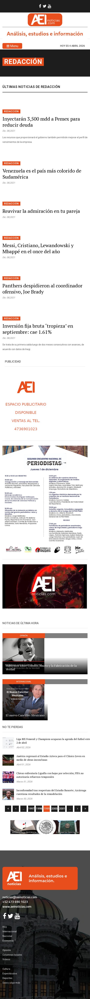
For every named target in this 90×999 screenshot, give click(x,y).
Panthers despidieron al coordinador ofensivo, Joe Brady (42, 288)
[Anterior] (16, 809)
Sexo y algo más (11, 982)
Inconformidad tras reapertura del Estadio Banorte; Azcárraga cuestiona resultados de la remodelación (51, 792)
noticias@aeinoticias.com (19, 897)
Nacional (7, 936)
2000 (54, 808)
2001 (62, 808)
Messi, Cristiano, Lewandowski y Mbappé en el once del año (38, 248)
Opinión (6, 950)
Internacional (9, 931)
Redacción (23, 62)
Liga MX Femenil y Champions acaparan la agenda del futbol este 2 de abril (53, 740)
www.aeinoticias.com (16, 906)
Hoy (4, 927)
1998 (39, 808)
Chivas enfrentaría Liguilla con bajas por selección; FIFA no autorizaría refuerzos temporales (50, 775)
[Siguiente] (77, 809)
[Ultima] (85, 809)
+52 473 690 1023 (15, 901)
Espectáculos (9, 973)
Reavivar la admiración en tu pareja (41, 211)
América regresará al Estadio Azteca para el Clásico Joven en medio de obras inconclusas (50, 758)
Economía (7, 940)
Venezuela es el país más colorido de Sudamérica (41, 173)
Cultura (6, 969)
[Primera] (8, 809)
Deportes (7, 978)
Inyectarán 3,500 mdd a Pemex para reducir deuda (41, 122)
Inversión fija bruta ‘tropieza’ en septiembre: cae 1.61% (37, 329)
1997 (31, 808)
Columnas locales (12, 954)
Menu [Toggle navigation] (12, 46)
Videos (6, 959)
